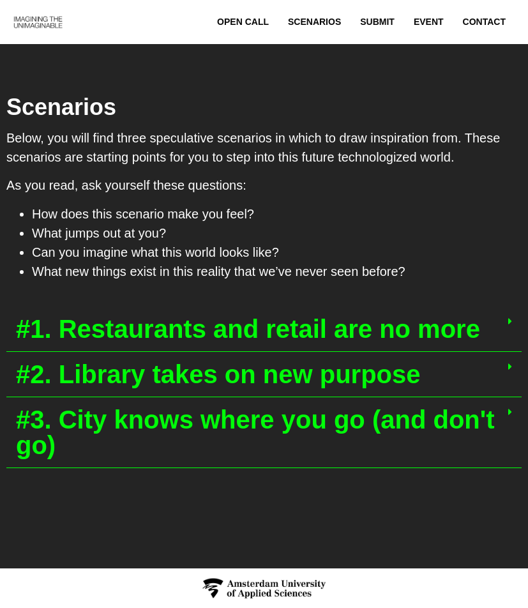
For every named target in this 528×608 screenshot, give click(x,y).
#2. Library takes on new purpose (218, 374)
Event (429, 22)
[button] (264, 329)
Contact (484, 22)
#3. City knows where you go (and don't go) (255, 432)
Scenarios (314, 22)
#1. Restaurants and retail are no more (248, 329)
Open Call (243, 22)
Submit (377, 22)
